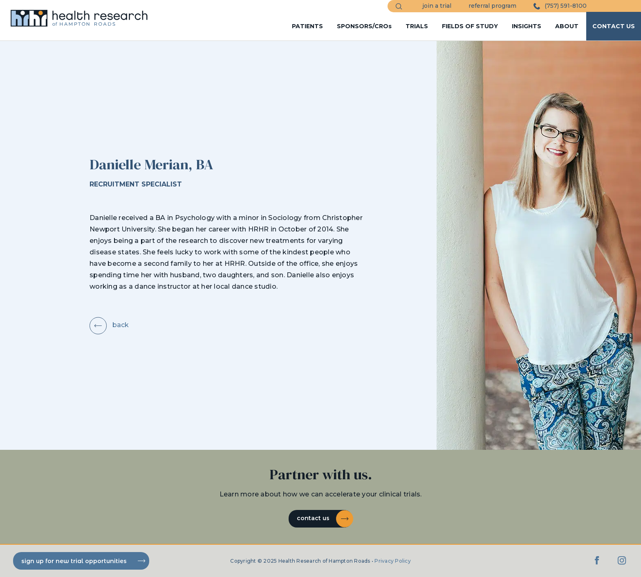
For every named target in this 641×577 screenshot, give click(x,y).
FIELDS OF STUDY (470, 26)
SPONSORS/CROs (364, 26)
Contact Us (324, 519)
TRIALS (417, 26)
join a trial (436, 5)
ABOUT (566, 26)
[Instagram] (622, 564)
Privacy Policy (392, 561)
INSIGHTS (526, 26)
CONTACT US (613, 26)
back (109, 325)
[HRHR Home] (83, 14)
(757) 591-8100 (560, 6)
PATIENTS (307, 26)
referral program (492, 5)
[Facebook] (597, 564)
